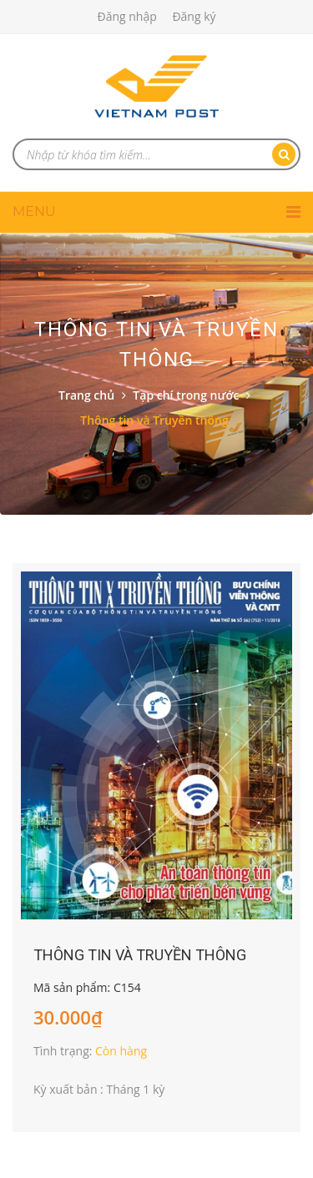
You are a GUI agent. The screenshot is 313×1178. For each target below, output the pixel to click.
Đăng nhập (126, 16)
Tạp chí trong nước (186, 395)
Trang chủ (86, 395)
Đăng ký (193, 16)
